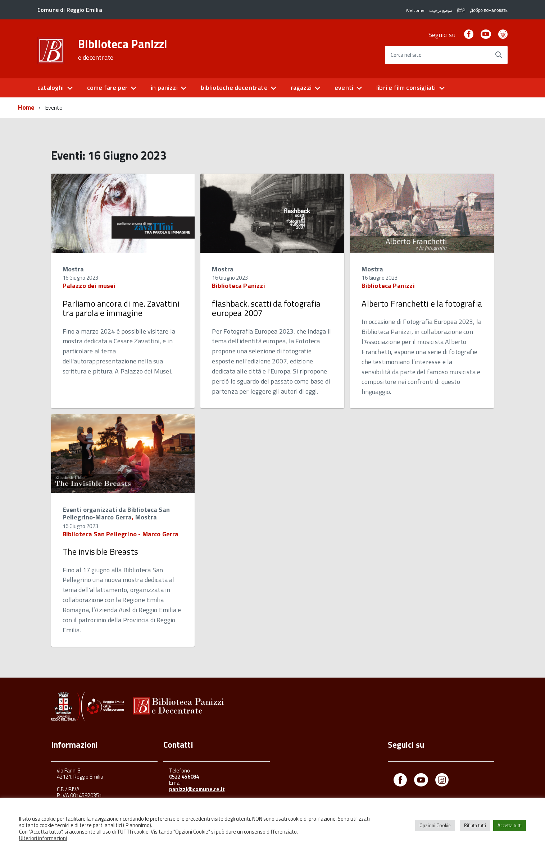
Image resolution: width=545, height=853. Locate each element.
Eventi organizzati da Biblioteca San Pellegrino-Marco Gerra (116, 513)
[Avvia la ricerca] (499, 55)
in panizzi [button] (164, 87)
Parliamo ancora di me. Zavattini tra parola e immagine (121, 308)
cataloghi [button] (50, 87)
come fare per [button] (107, 87)
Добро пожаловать (489, 10)
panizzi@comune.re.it (197, 789)
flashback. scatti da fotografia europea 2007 (266, 308)
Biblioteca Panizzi (122, 49)
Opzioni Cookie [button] (435, 825)
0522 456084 (184, 776)
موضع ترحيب (440, 10)
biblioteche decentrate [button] (234, 87)
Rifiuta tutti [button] (475, 825)
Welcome (415, 10)
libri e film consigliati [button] (406, 87)
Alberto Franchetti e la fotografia (422, 303)
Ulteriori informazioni (43, 838)
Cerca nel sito (406, 55)
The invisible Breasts (100, 551)
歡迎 (461, 10)
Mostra (73, 269)
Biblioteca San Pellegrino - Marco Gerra (121, 534)
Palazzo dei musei (89, 285)
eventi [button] (344, 87)
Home (26, 107)
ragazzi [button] (301, 87)
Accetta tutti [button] (510, 825)
